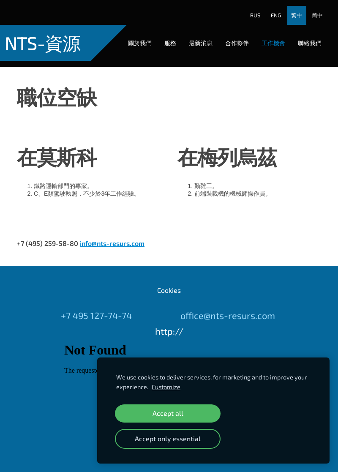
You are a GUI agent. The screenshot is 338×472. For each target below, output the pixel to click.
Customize (166, 386)
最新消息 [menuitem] (195, 37)
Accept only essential (168, 438)
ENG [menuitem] (270, 9)
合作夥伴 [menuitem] (231, 37)
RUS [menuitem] (250, 9)
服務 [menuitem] (164, 37)
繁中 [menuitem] (291, 9)
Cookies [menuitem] (169, 278)
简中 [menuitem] (311, 9)
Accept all (168, 413)
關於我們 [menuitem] (134, 37)
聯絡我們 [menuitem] (304, 37)
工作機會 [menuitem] (267, 37)
